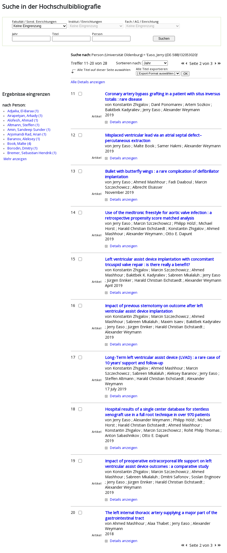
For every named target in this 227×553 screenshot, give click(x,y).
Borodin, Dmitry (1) (22, 148)
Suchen (164, 39)
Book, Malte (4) (19, 143)
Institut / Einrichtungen (85, 21)
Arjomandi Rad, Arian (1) (26, 134)
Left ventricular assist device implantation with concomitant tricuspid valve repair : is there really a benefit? (159, 261)
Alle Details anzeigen (88, 82)
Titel (55, 34)
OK (185, 73)
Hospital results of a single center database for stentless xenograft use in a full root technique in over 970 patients (157, 411)
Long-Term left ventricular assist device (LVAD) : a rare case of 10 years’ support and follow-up (162, 360)
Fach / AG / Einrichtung (141, 21)
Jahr (15, 34)
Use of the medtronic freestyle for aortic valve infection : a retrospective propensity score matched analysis (158, 215)
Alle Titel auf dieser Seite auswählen (103, 70)
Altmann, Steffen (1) (23, 125)
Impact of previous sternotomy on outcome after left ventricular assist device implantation (154, 308)
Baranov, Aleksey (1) (23, 139)
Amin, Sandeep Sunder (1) (28, 129)
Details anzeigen (123, 122)
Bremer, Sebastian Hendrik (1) (31, 153)
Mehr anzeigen (15, 159)
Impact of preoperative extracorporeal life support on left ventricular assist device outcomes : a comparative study (158, 463)
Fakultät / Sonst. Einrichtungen (34, 21)
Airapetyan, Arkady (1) (24, 115)
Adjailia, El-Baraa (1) (22, 111)
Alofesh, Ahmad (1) (22, 120)
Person (97, 34)
